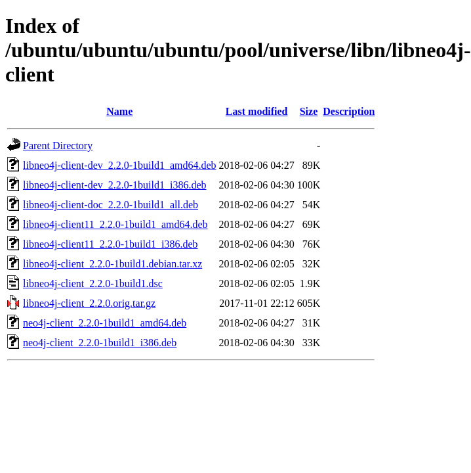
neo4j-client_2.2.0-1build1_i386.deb (99, 342)
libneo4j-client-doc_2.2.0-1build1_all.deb (110, 204)
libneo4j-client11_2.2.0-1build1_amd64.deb (115, 224)
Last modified (257, 111)
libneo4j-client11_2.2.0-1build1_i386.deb (110, 244)
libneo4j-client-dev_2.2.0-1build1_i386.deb (115, 185)
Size (309, 111)
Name (119, 111)
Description (349, 111)
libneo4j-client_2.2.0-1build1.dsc (93, 283)
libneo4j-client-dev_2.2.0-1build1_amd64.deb (119, 165)
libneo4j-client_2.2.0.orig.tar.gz (89, 303)
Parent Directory (57, 145)
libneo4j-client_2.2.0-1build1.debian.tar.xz (112, 263)
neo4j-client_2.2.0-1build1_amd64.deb (104, 322)
